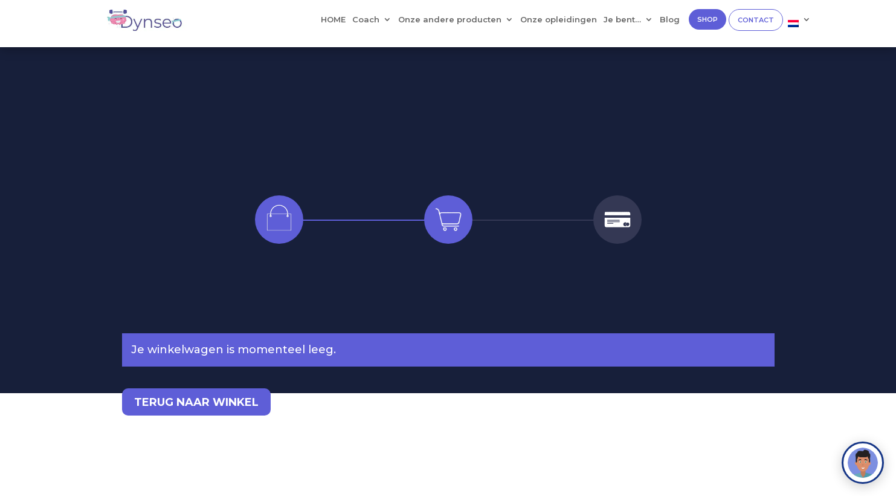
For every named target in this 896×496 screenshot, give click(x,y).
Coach (365, 19)
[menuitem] (799, 26)
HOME (333, 19)
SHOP (707, 19)
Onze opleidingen (558, 19)
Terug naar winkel (196, 402)
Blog (670, 19)
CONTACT (756, 20)
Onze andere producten (449, 19)
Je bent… (622, 19)
